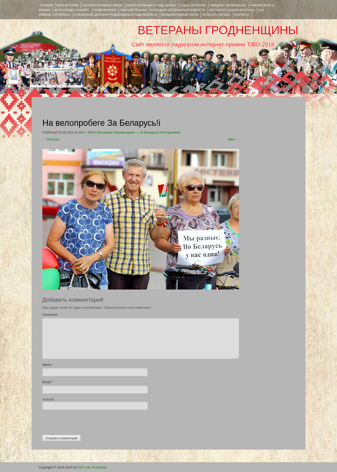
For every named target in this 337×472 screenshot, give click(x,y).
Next (233, 139)
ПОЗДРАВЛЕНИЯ (104, 10)
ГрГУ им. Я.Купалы (92, 467)
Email (46, 382)
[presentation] (78, 421)
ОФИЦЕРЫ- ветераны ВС (228, 5)
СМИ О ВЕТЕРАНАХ (133, 10)
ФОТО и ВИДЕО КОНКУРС (71, 10)
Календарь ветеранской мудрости (177, 10)
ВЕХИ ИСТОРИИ (67, 5)
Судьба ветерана (192, 5)
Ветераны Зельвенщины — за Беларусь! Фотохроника (139, 132)
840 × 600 (86, 132)
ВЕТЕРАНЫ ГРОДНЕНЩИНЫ (218, 30)
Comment (50, 314)
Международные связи (179, 14)
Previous (50, 139)
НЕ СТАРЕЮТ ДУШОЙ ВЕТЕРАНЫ (232, 10)
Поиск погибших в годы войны (151, 5)
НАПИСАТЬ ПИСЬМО (216, 14)
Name (46, 365)
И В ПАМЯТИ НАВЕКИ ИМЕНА (102, 5)
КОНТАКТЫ (241, 14)
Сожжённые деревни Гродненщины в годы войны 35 (116, 14)
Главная (46, 5)
